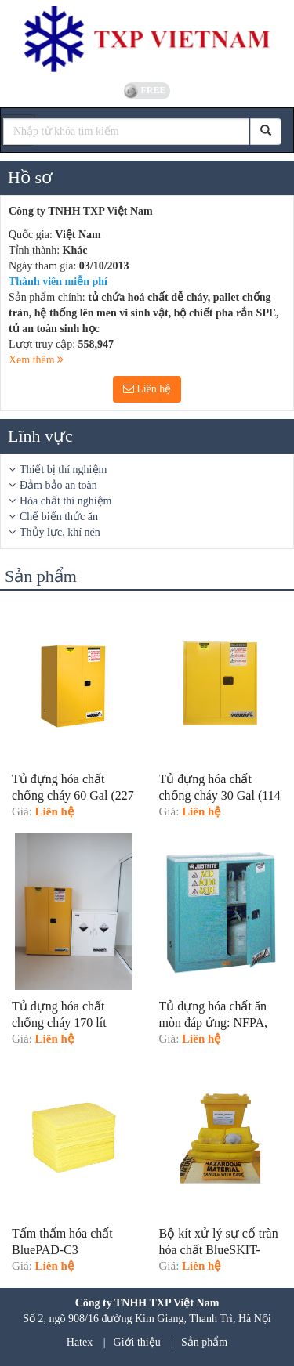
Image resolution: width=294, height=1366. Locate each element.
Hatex (80, 1342)
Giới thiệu (137, 1342)
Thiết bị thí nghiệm (63, 469)
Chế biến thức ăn (59, 516)
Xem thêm (36, 360)
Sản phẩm (204, 1342)
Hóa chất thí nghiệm (66, 501)
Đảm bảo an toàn (58, 485)
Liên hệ (147, 389)
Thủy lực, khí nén (60, 532)
